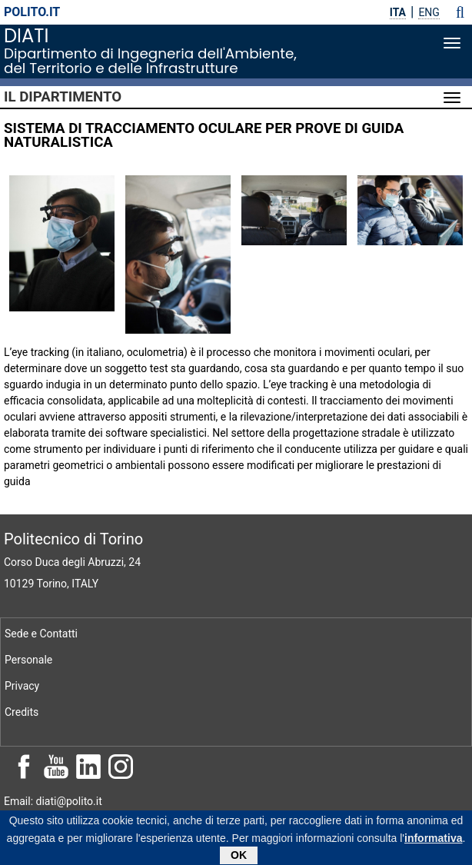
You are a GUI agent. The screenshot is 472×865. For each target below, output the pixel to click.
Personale (28, 660)
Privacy (22, 686)
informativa (433, 839)
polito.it (32, 12)
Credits (21, 712)
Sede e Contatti (41, 633)
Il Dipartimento (62, 96)
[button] (460, 12)
